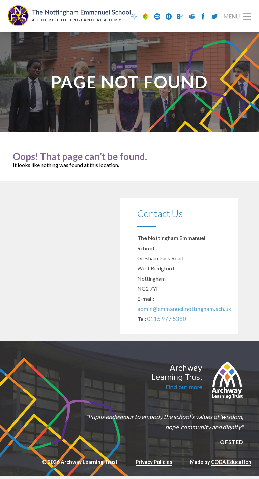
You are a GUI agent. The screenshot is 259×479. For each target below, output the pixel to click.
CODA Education (231, 465)
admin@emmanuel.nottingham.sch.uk (180, 312)
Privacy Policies (154, 465)
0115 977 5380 (164, 322)
